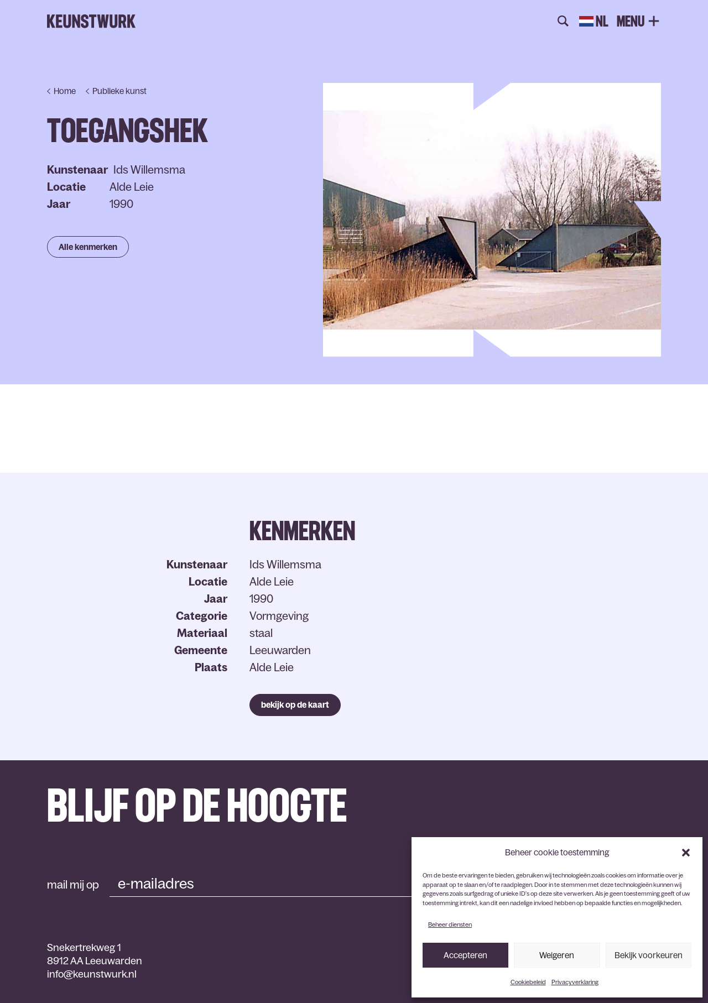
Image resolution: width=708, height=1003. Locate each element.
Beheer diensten (450, 924)
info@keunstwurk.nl (92, 974)
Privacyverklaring (574, 982)
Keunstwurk (91, 21)
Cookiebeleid (528, 982)
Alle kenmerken (88, 247)
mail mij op (73, 885)
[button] (685, 852)
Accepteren (465, 955)
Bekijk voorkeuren (649, 955)
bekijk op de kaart (295, 704)
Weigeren (556, 955)
